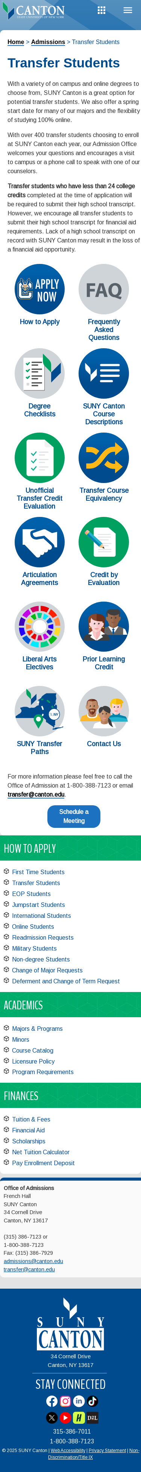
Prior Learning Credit (104, 663)
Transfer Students (36, 883)
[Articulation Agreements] (40, 565)
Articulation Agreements (39, 579)
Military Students (34, 948)
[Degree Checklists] (40, 396)
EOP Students (31, 894)
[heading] (35, 13)
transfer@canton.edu (36, 794)
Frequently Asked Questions (104, 329)
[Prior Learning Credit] (104, 649)
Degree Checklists (39, 410)
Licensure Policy (33, 1061)
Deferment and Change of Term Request (66, 981)
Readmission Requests (43, 937)
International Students (41, 916)
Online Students (33, 926)
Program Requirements (43, 1072)
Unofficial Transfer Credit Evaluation (39, 498)
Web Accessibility (68, 1450)
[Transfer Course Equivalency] (104, 481)
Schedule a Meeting (73, 816)
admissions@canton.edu (33, 1261)
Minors (20, 1039)
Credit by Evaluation (104, 579)
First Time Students (38, 872)
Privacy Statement (107, 1450)
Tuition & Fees (31, 1119)
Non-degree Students (41, 959)
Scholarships (28, 1141)
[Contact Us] (104, 734)
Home (16, 42)
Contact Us (104, 744)
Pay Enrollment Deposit (43, 1163)
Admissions (48, 42)
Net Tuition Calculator (41, 1152)
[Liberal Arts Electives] (40, 649)
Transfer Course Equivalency (104, 494)
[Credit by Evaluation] (104, 565)
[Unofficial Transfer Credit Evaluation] (40, 481)
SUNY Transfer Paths (39, 748)
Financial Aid (28, 1130)
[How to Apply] (40, 312)
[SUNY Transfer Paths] (40, 734)
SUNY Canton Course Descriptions (104, 414)
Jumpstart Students (38, 905)
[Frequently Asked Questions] (104, 312)
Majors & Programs (37, 1029)
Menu (128, 10)
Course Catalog (32, 1050)
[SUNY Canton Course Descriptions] (104, 396)
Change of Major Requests (47, 970)
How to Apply (39, 322)
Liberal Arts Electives (39, 663)
